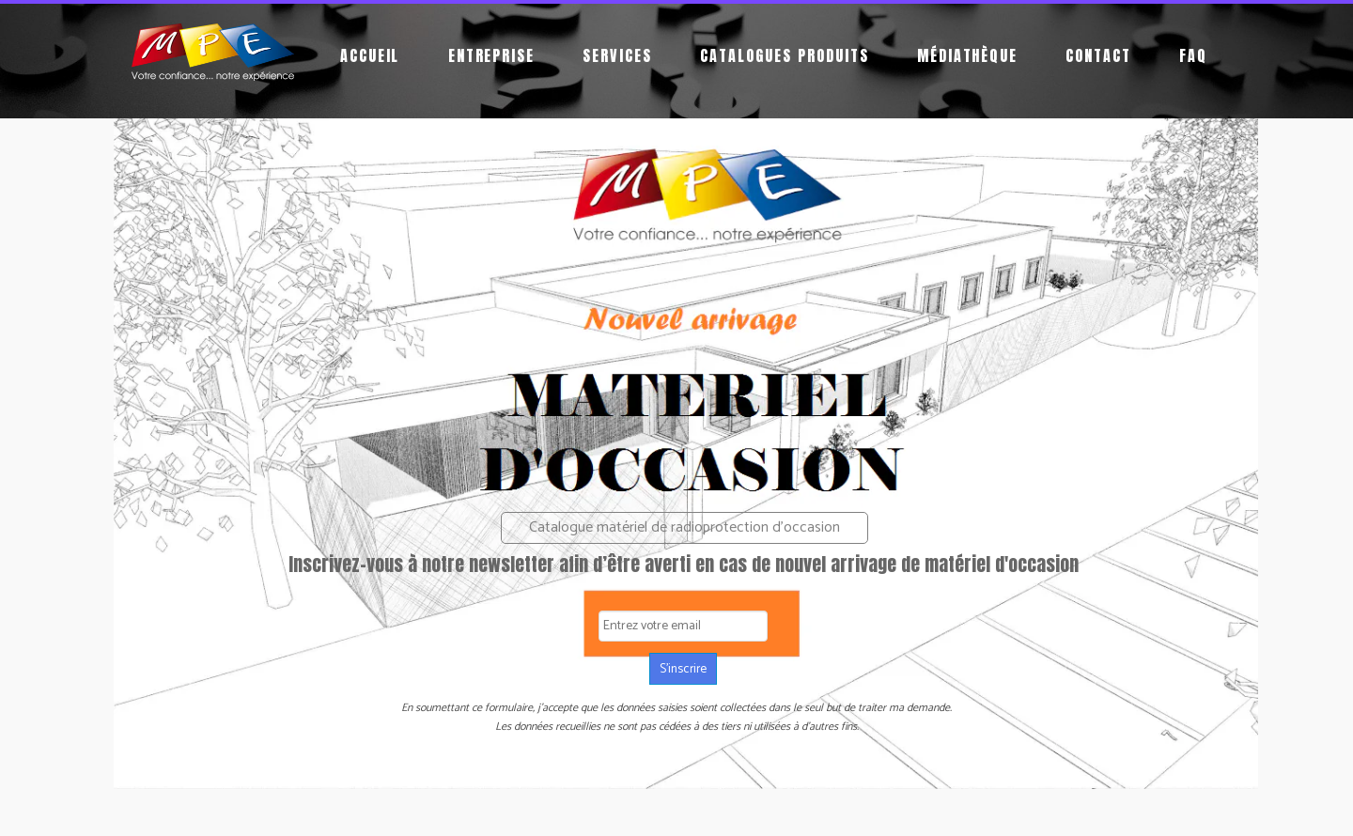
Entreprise (492, 55)
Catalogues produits (784, 55)
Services (617, 55)
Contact (1098, 55)
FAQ (1193, 55)
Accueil (370, 55)
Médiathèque (968, 55)
